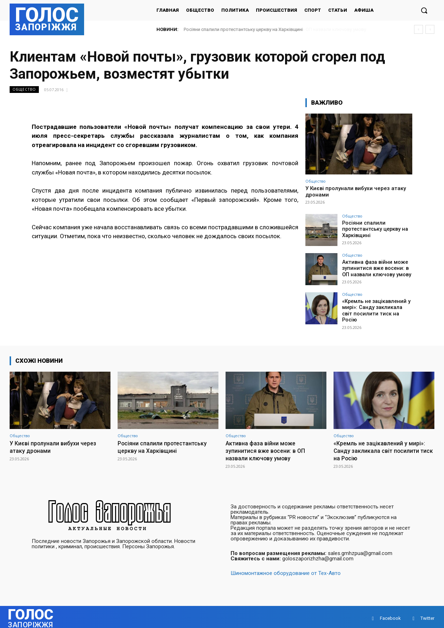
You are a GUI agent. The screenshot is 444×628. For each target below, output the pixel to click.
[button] (424, 10)
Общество (24, 89)
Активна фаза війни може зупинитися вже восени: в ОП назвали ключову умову (375, 268)
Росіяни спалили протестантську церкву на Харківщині (243, 29)
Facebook (390, 615)
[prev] (418, 29)
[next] (429, 29)
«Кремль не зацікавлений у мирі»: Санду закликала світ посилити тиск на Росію (376, 307)
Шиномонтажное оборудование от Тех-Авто (286, 570)
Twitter (427, 615)
